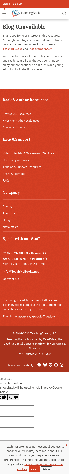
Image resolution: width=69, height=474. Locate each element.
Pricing (7, 206)
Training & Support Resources (22, 167)
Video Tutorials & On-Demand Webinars (28, 153)
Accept (34, 469)
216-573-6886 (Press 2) (24, 253)
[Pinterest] (50, 365)
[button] (4, 13)
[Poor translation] (13, 397)
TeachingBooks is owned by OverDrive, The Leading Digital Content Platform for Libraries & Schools (35, 343)
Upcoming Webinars (16, 160)
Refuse (46, 469)
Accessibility (25, 365)
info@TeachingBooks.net (21, 271)
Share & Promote (14, 174)
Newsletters (10, 227)
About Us (9, 213)
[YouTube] (56, 365)
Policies (10, 365)
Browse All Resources (17, 114)
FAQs (6, 180)
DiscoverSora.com (40, 49)
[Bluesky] (44, 365)
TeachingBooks (12, 49)
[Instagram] (61, 365)
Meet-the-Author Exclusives (21, 121)
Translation (29, 316)
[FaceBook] (39, 365)
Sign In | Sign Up (12, 3)
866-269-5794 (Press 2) (25, 258)
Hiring (6, 220)
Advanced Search (14, 127)
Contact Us (11, 279)
